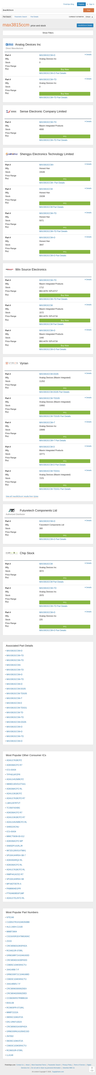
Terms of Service (79, 1065)
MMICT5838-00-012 (15, 836)
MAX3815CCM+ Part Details (52, 183)
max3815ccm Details (85, 25)
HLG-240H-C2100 (14, 927)
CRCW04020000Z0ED (16, 993)
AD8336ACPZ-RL (14, 865)
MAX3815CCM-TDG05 (49, 398)
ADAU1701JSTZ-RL (15, 898)
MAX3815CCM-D (47, 447)
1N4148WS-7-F (13, 984)
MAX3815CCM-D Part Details (52, 465)
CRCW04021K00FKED (16, 960)
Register (81, 4)
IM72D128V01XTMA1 (16, 851)
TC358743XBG (13, 808)
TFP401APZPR (13, 774)
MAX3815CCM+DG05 (16, 722)
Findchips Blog (68, 4)
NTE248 (10, 917)
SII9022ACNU (12, 827)
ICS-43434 (11, 770)
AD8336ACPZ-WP (14, 841)
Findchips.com (4, 4)
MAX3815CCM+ (46, 165)
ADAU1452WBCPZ (15, 779)
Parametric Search (54, 1065)
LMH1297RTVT (13, 803)
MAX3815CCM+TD (47, 79)
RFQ (64, 136)
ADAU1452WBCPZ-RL (16, 822)
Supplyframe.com (58, 1072)
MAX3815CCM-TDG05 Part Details (55, 416)
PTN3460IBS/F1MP (15, 893)
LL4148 (9, 1055)
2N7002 (10, 1036)
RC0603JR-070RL (14, 1050)
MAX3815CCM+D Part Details (52, 73)
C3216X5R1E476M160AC (18, 936)
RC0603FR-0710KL (15, 1008)
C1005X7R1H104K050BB (18, 922)
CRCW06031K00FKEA (16, 1027)
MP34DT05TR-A (13, 884)
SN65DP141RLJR (14, 846)
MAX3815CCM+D (47, 55)
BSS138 (10, 1003)
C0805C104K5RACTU (16, 965)
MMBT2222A (12, 1012)
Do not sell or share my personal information (46, 1068)
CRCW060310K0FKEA (16, 946)
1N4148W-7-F (12, 970)
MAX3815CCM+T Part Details (52, 440)
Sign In (91, 4)
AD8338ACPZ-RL (14, 789)
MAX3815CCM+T (47, 422)
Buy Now (65, 69)
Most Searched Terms (39, 1065)
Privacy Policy (67, 1065)
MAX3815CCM (46, 189)
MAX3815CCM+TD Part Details (53, 97)
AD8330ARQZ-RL (14, 860)
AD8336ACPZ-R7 (14, 813)
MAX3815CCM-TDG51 (49, 471)
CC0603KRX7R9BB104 (17, 998)
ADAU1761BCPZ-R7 (15, 798)
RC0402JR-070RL (14, 951)
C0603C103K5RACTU (16, 1046)
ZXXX (9, 941)
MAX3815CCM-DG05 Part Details (54, 392)
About (28, 1065)
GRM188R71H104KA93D (17, 955)
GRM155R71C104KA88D (17, 974)
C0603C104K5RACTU (16, 979)
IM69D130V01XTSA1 (16, 784)
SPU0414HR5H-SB (15, 879)
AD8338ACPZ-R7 (14, 765)
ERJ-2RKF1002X (14, 1022)
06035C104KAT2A (14, 1041)
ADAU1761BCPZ (14, 760)
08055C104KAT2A (14, 1017)
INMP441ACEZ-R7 (14, 874)
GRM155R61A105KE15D (17, 1031)
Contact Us (20, 1065)
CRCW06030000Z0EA (16, 989)
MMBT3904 (11, 932)
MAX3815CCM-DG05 (48, 374)
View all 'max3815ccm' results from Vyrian (22, 496)
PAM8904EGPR (13, 889)
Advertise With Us (68, 1068)
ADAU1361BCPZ (14, 793)
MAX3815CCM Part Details (51, 207)
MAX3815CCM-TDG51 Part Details (55, 489)
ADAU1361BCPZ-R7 (15, 817)
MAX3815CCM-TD (14, 712)
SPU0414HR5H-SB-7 (16, 855)
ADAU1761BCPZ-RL (15, 870)
